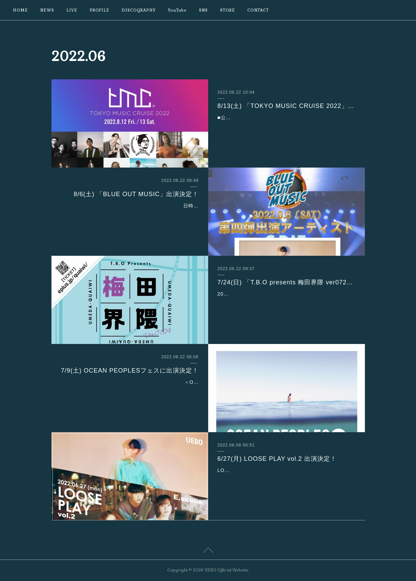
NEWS (47, 10)
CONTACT (258, 10)
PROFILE (99, 10)
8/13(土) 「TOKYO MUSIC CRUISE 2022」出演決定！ (286, 106)
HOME (20, 10)
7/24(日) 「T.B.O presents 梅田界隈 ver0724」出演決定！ (286, 282)
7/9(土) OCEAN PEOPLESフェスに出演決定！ (130, 370)
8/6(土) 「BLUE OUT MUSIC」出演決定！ (136, 194)
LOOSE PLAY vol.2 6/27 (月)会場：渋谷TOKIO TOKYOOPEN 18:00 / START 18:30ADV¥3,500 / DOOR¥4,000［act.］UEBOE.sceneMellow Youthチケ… (284, 479)
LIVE (71, 10)
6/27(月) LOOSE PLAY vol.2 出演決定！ (276, 458)
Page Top (208, 551)
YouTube (177, 10)
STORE (227, 10)
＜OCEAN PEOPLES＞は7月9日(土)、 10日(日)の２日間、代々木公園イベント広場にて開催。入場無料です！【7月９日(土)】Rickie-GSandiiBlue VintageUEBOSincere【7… (130, 390)
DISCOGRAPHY (139, 10)
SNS (203, 10)
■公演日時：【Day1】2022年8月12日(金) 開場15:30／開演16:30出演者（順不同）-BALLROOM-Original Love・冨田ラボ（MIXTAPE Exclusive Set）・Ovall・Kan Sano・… (286, 126)
